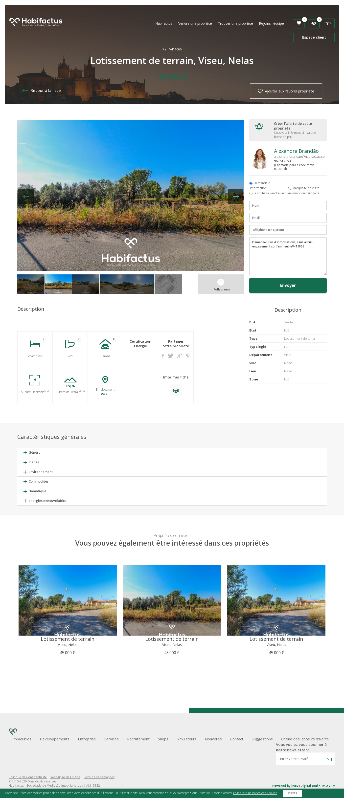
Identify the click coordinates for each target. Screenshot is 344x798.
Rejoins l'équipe (271, 23)
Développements (54, 738)
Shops (163, 738)
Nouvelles (213, 738)
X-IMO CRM (327, 786)
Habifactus (163, 23)
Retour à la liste (41, 90)
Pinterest (188, 356)
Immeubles (21, 738)
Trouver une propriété (235, 23)
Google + (179, 356)
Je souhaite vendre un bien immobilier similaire (287, 193)
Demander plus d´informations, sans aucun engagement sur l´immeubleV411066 (288, 256)
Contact (236, 738)
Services (111, 738)
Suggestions (262, 738)
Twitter (170, 356)
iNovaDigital (301, 786)
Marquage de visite (306, 188)
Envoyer (288, 285)
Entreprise (87, 738)
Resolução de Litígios (65, 777)
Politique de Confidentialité (28, 777)
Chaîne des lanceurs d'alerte (305, 738)
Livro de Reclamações (99, 777)
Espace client (314, 37)
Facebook (163, 356)
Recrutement (138, 738)
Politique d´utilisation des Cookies (255, 793)
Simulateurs (187, 738)
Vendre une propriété (195, 23)
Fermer (292, 793)
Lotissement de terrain (67, 639)
